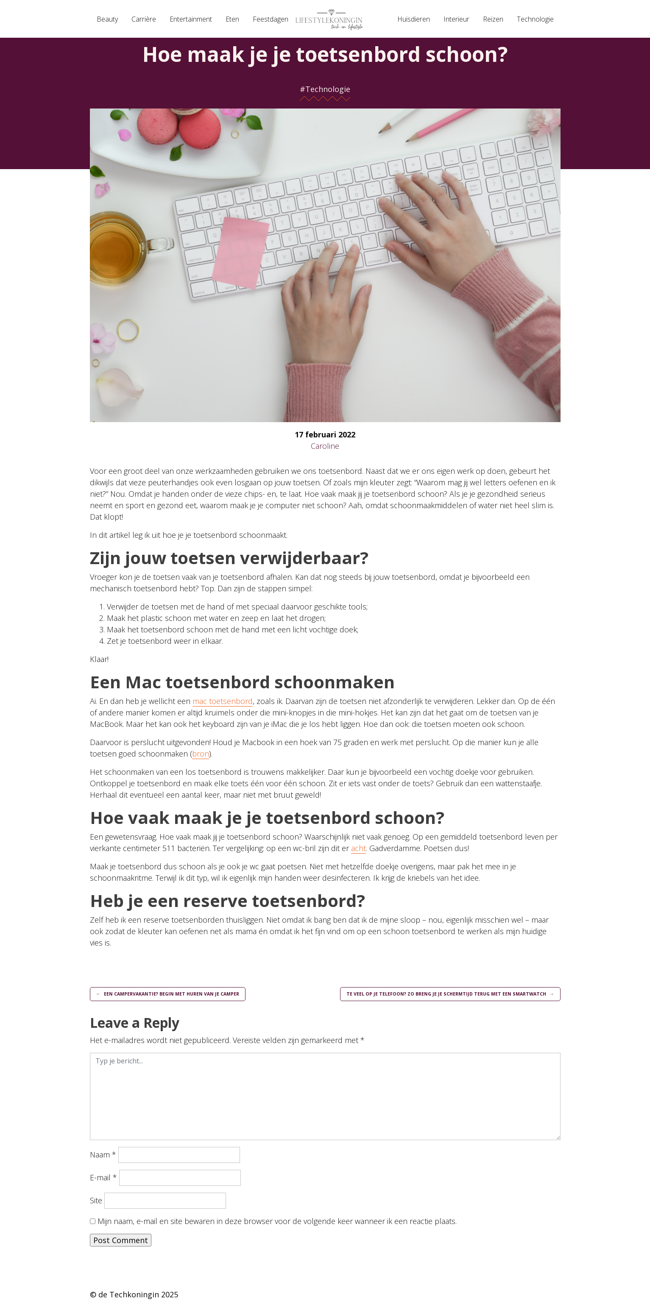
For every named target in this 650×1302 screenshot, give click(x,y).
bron (200, 753)
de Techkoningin (128, 1296)
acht (358, 848)
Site (96, 1202)
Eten (232, 19)
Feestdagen (270, 19)
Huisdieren (413, 19)
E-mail (103, 1179)
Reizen (493, 19)
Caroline (325, 446)
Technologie (535, 19)
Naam (103, 1156)
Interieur (456, 19)
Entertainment (191, 19)
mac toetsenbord (222, 701)
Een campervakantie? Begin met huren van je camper (181, 995)
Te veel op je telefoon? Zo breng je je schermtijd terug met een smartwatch (435, 995)
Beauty (107, 19)
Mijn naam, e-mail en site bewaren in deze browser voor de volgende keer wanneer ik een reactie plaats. (277, 1223)
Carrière (143, 19)
